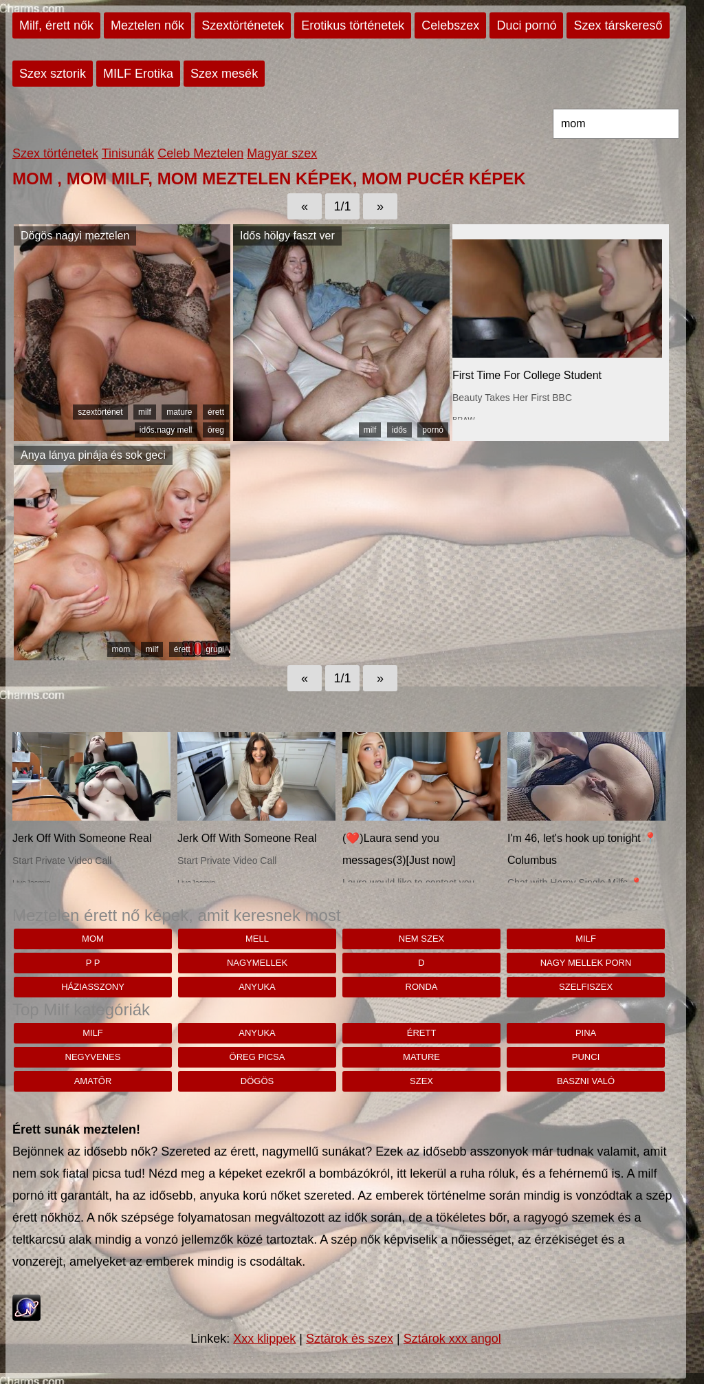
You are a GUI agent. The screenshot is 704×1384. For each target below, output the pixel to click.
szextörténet (100, 412)
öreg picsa (257, 1057)
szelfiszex (586, 987)
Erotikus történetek (352, 25)
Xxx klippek (264, 1338)
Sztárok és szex (349, 1338)
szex (421, 1081)
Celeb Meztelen (200, 153)
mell (257, 938)
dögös (257, 1081)
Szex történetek (55, 153)
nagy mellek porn (586, 963)
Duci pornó (526, 25)
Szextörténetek (242, 25)
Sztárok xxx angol (452, 1338)
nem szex (421, 938)
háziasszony (92, 987)
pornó (432, 430)
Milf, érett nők (56, 25)
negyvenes (93, 1057)
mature (179, 412)
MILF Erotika (138, 73)
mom (121, 649)
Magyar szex (282, 153)
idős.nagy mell (166, 430)
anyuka (257, 987)
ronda (422, 987)
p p (93, 963)
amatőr (93, 1081)
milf (144, 412)
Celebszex (450, 25)
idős (399, 430)
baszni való (586, 1081)
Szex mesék (224, 73)
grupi (215, 649)
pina (585, 1033)
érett (216, 412)
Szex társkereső (617, 25)
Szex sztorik (52, 73)
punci (586, 1057)
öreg (216, 430)
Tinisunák (128, 153)
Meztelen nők (147, 25)
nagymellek (257, 963)
